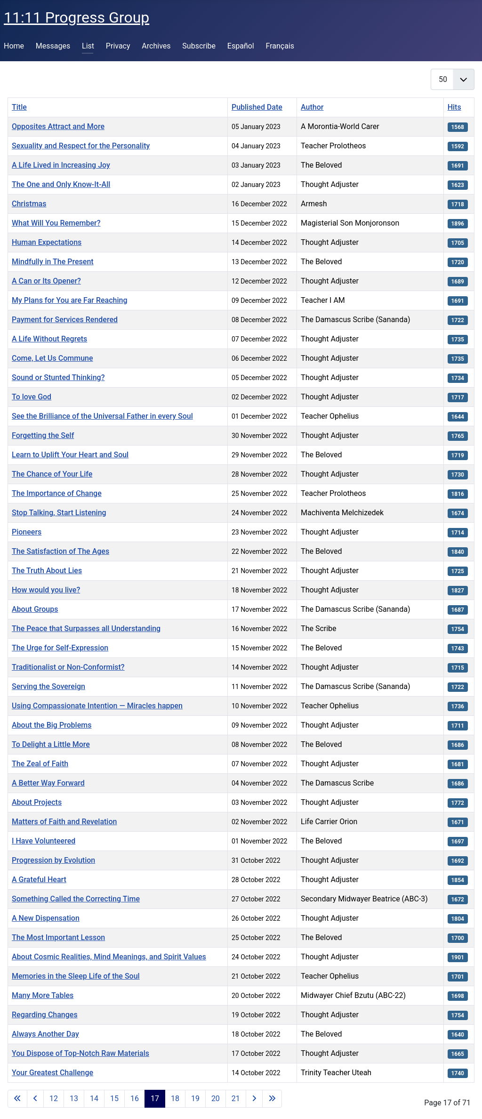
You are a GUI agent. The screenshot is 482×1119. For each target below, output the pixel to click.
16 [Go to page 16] (134, 1098)
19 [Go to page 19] (195, 1098)
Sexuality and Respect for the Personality (81, 145)
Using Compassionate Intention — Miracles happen (97, 705)
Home (14, 45)
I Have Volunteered (43, 840)
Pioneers (26, 531)
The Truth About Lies (47, 570)
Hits (454, 107)
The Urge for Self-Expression (60, 647)
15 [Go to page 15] (114, 1098)
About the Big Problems (51, 725)
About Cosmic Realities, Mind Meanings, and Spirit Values (109, 956)
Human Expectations (46, 242)
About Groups (35, 609)
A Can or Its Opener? (46, 280)
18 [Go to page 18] (175, 1098)
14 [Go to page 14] (94, 1098)
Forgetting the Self (43, 435)
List (88, 45)
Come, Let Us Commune (52, 358)
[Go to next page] (254, 1099)
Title (19, 107)
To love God (31, 396)
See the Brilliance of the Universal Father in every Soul (102, 416)
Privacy (118, 45)
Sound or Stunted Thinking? (58, 377)
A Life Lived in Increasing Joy (61, 165)
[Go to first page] (17, 1099)
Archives (156, 45)
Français (280, 45)
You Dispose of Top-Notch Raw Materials (80, 1053)
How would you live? (46, 589)
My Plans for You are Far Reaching (69, 300)
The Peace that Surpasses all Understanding (86, 628)
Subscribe (199, 45)
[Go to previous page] (35, 1099)
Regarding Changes (45, 1014)
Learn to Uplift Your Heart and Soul (70, 454)
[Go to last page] (272, 1099)
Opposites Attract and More (58, 126)
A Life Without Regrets (49, 338)
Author (312, 107)
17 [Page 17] (155, 1098)
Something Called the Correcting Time (76, 898)
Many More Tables (42, 995)
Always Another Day (45, 1034)
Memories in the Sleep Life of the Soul (76, 976)
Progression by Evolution (53, 860)
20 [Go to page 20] (215, 1098)
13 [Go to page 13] (74, 1098)
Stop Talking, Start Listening (59, 512)
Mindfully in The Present (53, 261)
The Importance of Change (57, 493)
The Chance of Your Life (52, 474)
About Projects (37, 802)
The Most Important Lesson (58, 937)
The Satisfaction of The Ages (60, 551)
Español (240, 45)
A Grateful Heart (39, 879)
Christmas (29, 203)
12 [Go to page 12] (53, 1098)
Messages (53, 45)
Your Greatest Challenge (52, 1072)
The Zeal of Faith (40, 763)
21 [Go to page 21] (236, 1098)
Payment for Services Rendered (65, 319)
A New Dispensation (46, 918)
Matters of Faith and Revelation (64, 821)
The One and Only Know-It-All (61, 184)
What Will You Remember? (56, 223)
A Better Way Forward (48, 782)
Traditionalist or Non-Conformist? (68, 667)
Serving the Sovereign (48, 686)
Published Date (257, 107)
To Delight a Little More (51, 744)
